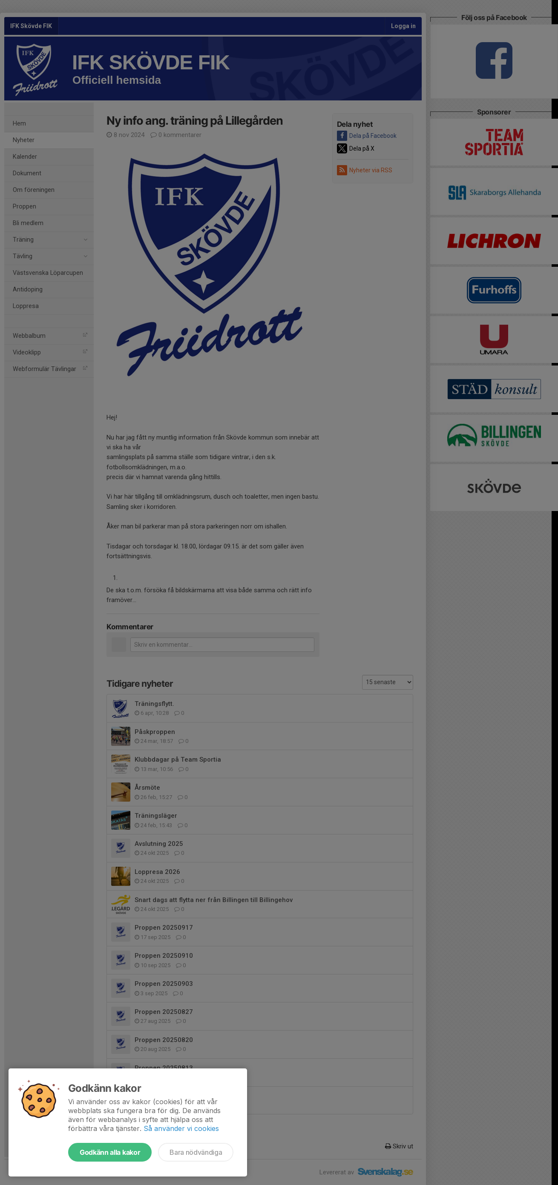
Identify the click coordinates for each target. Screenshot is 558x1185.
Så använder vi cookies (181, 1128)
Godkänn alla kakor (110, 1152)
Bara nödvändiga (196, 1152)
